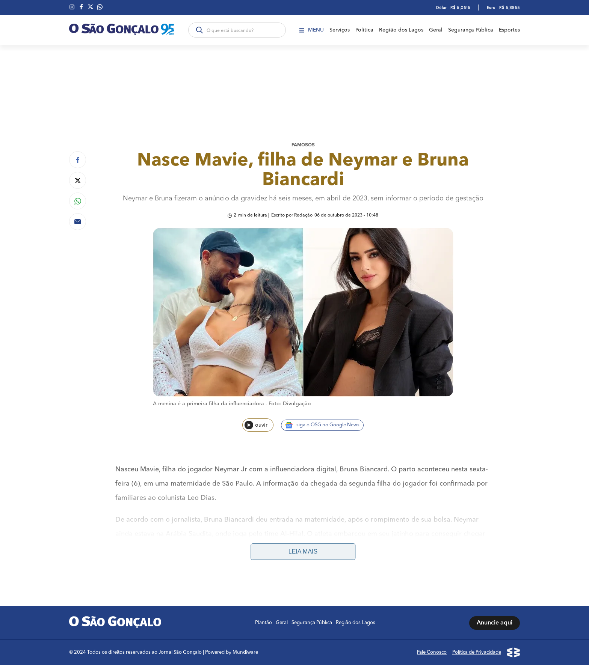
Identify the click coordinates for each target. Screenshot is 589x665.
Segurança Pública (470, 30)
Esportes (509, 30)
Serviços (339, 30)
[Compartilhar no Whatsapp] (77, 201)
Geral (436, 30)
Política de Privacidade (476, 652)
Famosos (303, 145)
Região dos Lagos (401, 30)
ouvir (256, 425)
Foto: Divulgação (290, 403)
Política (364, 30)
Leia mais (302, 551)
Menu (311, 30)
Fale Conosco (432, 652)
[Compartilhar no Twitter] (77, 180)
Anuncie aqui (494, 623)
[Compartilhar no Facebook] (77, 159)
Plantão (263, 622)
